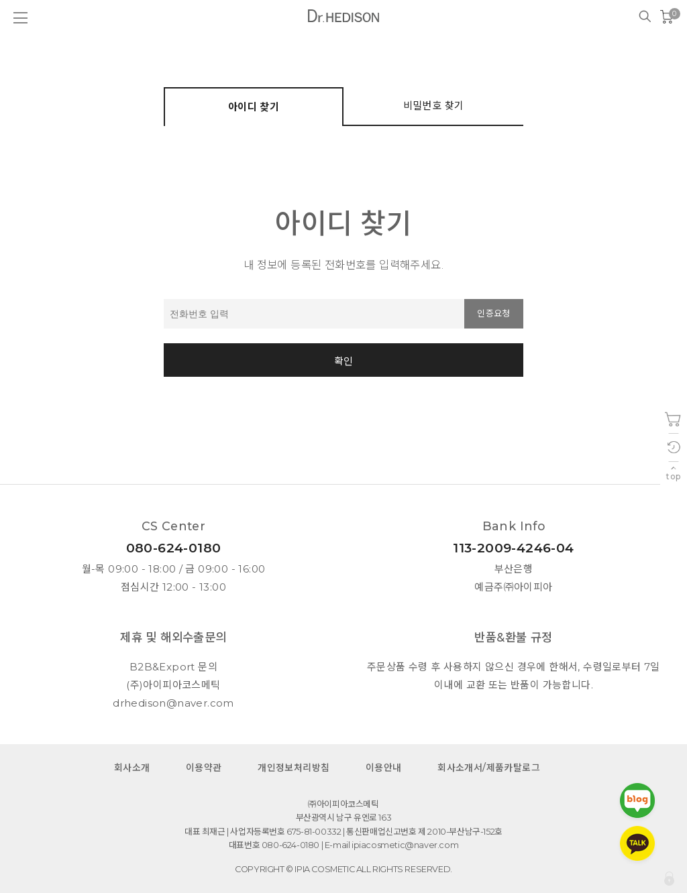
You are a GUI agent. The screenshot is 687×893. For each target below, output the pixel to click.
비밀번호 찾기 (433, 105)
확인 (343, 361)
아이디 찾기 (253, 107)
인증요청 (494, 313)
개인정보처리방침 (293, 767)
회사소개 (132, 767)
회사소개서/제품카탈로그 (488, 767)
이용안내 (384, 767)
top (673, 476)
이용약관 (204, 767)
